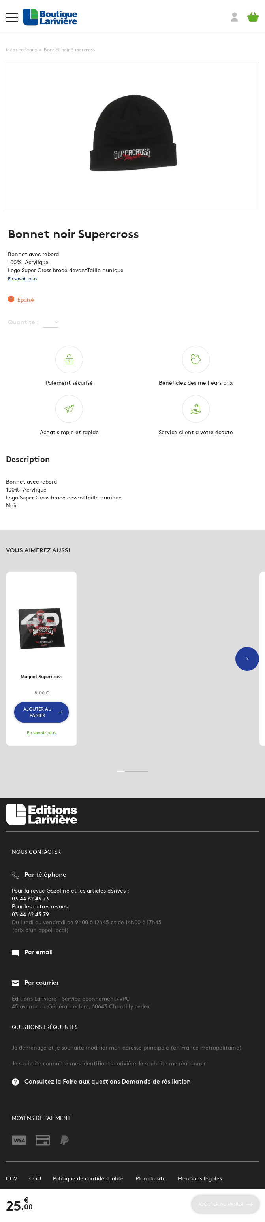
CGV (11, 1178)
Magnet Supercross (42, 676)
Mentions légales (200, 1178)
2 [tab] (129, 771)
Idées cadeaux (21, 50)
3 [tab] (137, 771)
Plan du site (150, 1178)
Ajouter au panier (42, 712)
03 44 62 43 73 (30, 898)
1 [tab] (121, 771)
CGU (35, 1178)
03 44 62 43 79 (30, 914)
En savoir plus (22, 279)
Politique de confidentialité (88, 1178)
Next (247, 659)
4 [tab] (144, 771)
